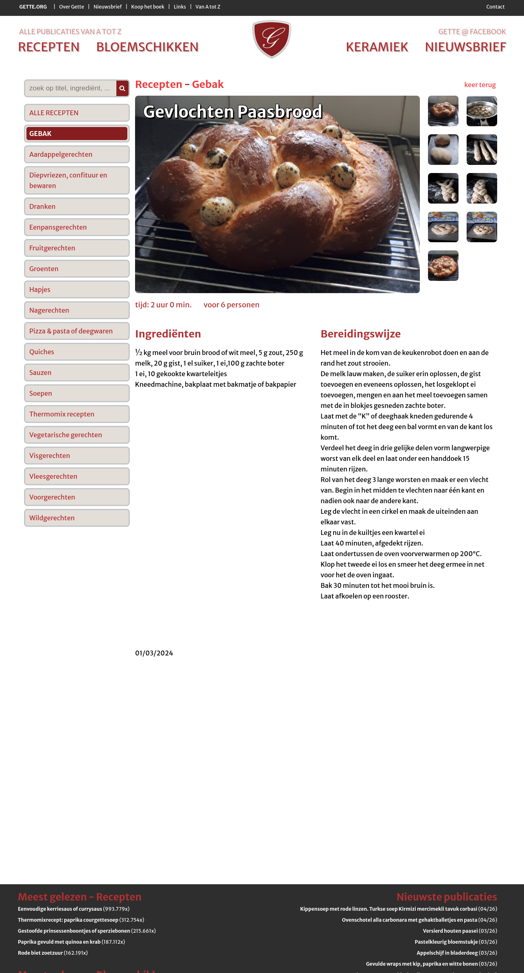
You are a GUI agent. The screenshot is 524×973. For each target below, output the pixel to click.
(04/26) (398, 909)
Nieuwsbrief (108, 7)
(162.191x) (53, 953)
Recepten (158, 84)
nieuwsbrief (465, 47)
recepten (49, 47)
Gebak (208, 84)
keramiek (377, 47)
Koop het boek (147, 7)
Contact (495, 7)
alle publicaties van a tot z (70, 31)
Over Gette (71, 7)
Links (180, 7)
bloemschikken (147, 47)
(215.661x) (87, 931)
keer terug (480, 85)
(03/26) (460, 931)
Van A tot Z (208, 7)
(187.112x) (71, 942)
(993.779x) (74, 909)
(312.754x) (81, 920)
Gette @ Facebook (472, 31)
